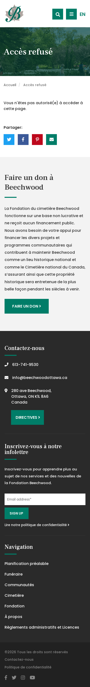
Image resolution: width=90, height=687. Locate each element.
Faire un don (26, 306)
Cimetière (14, 595)
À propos (13, 616)
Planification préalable (26, 563)
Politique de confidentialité (28, 667)
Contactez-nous (19, 659)
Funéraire (14, 574)
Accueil (10, 84)
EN (82, 14)
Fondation (14, 606)
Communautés (19, 585)
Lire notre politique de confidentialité (37, 525)
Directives (28, 417)
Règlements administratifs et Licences (42, 627)
